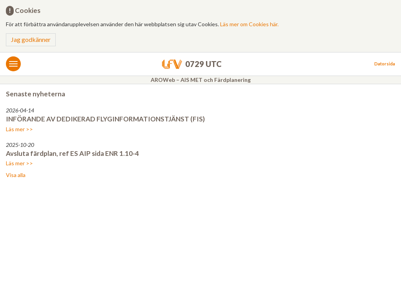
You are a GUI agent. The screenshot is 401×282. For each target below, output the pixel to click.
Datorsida (384, 63)
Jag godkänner (31, 39)
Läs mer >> (19, 129)
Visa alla (16, 175)
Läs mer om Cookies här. (249, 24)
